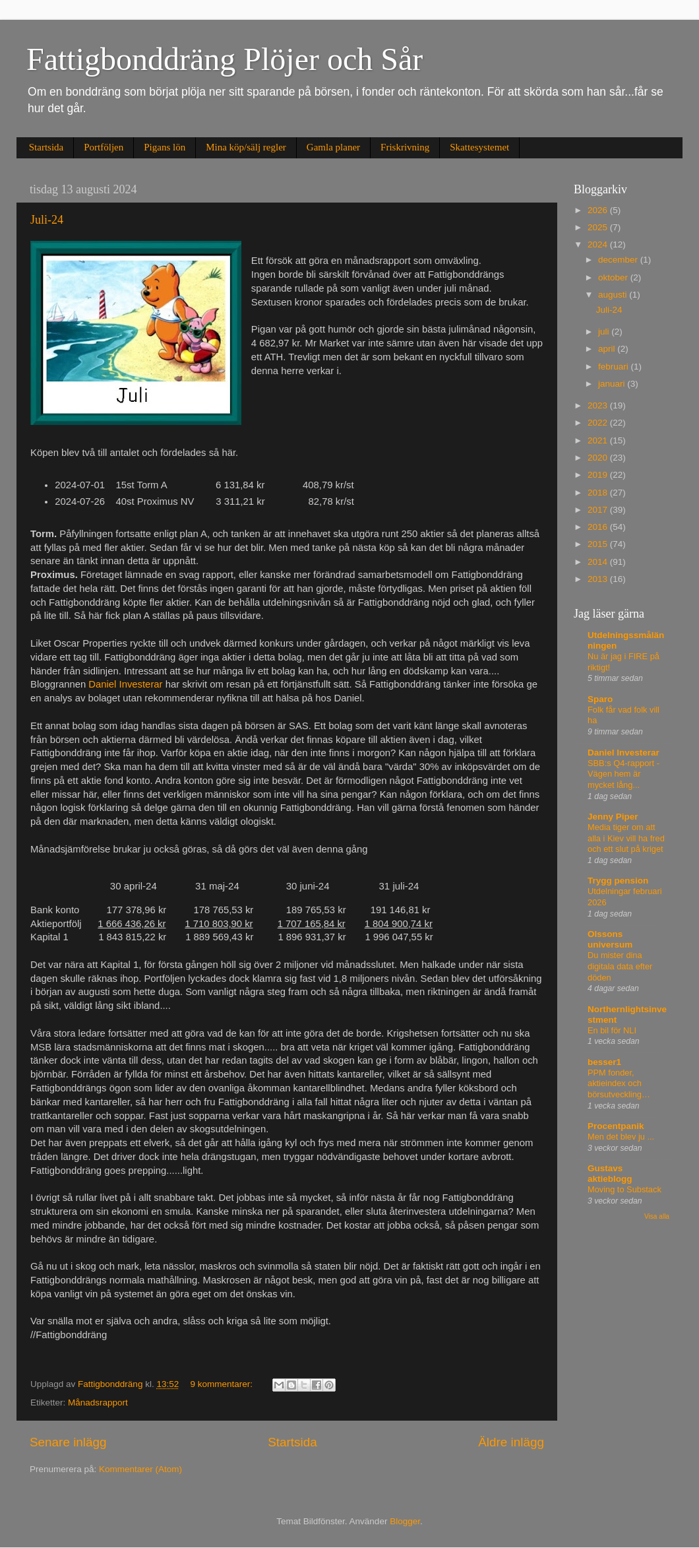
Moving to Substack (624, 1189)
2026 (599, 210)
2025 (599, 227)
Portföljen (103, 147)
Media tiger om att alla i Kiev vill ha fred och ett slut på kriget (626, 838)
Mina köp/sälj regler (246, 147)
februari (614, 366)
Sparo (600, 699)
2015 (599, 544)
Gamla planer (333, 147)
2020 (599, 458)
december (619, 260)
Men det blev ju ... (621, 1137)
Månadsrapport (98, 1402)
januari (612, 384)
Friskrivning (404, 147)
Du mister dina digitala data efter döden (620, 966)
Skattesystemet (479, 147)
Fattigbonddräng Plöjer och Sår (224, 59)
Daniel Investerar (125, 684)
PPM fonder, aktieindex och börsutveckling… (619, 1083)
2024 (599, 244)
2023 (599, 405)
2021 (599, 440)
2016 (599, 527)
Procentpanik (616, 1126)
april (607, 349)
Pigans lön (164, 147)
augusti (613, 295)
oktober (614, 277)
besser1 (604, 1062)
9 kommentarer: (222, 1384)
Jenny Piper (613, 817)
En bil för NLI (612, 1030)
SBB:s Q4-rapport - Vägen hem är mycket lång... (623, 774)
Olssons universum (610, 939)
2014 (599, 562)
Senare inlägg (68, 1442)
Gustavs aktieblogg (610, 1173)
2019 (599, 475)
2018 (599, 493)
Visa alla (656, 1216)
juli (604, 332)
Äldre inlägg (511, 1442)
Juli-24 (46, 219)
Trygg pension (618, 881)
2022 (599, 423)
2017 (599, 510)
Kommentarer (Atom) (140, 1469)
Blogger (405, 1521)
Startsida (46, 147)
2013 (599, 579)
